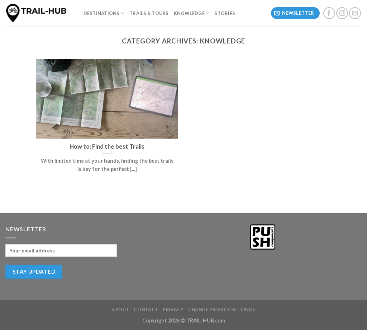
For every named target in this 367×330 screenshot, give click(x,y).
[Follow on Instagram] (342, 13)
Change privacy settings (221, 309)
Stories (224, 13)
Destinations (104, 13)
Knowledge (192, 13)
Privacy (173, 309)
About (120, 309)
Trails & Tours (149, 13)
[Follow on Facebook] (329, 13)
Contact (146, 309)
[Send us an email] (355, 13)
